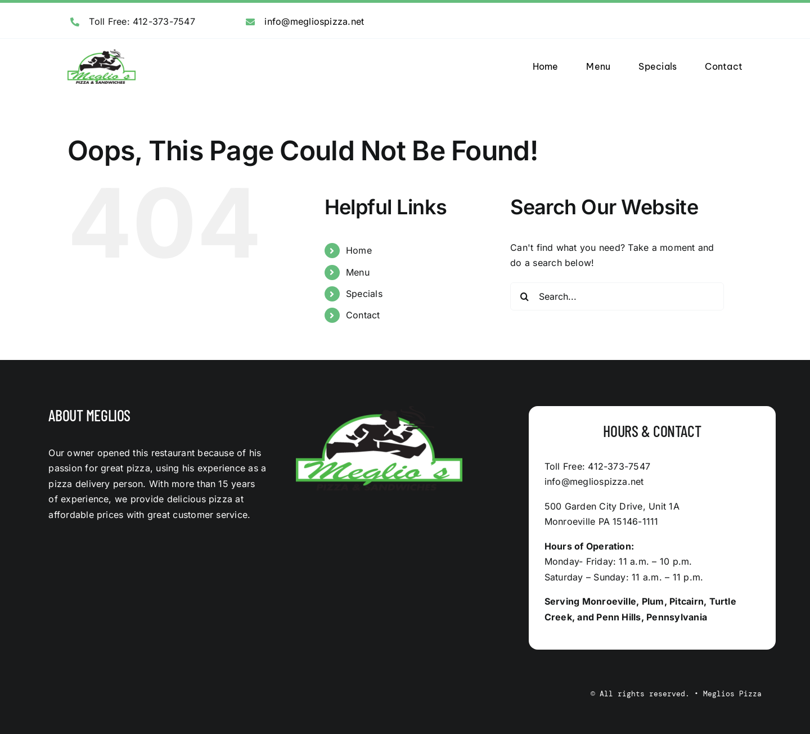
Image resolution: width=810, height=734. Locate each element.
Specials (364, 293)
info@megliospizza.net (314, 21)
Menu (358, 272)
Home (359, 250)
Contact (363, 315)
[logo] (102, 54)
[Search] (524, 296)
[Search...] (617, 296)
